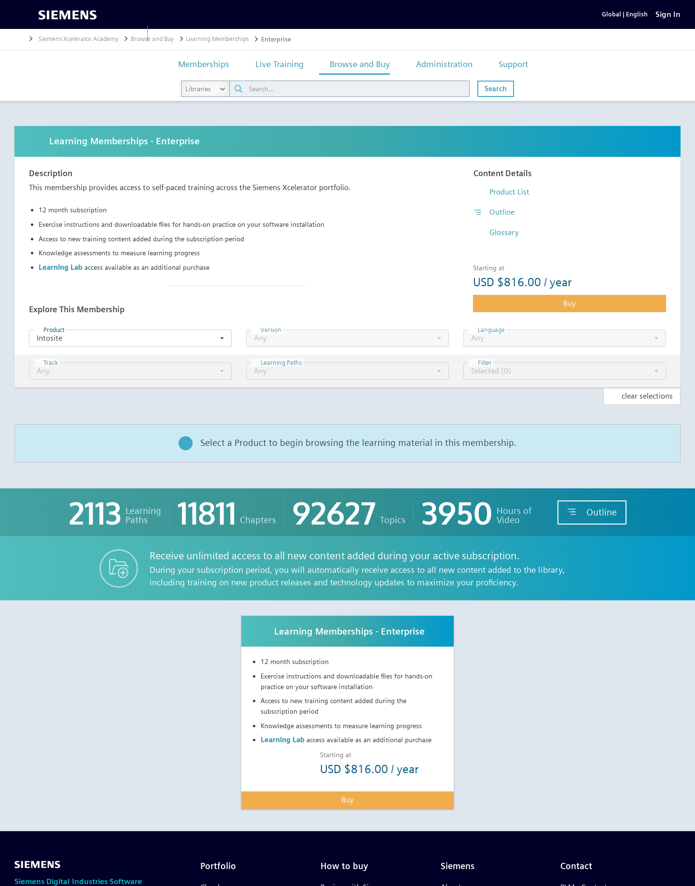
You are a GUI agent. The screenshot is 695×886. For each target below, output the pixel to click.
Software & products (190, 33)
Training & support (403, 33)
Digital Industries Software (89, 33)
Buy (569, 318)
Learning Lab (61, 282)
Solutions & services (274, 33)
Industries (340, 33)
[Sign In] (668, 22)
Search (496, 104)
